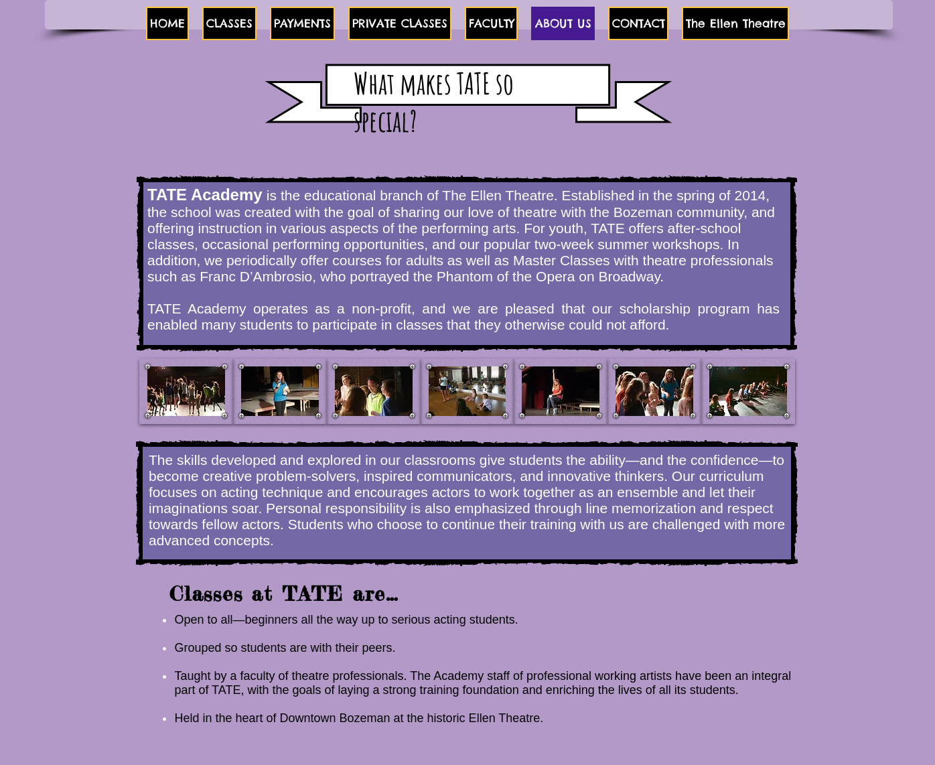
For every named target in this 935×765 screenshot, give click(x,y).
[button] (229, 23)
